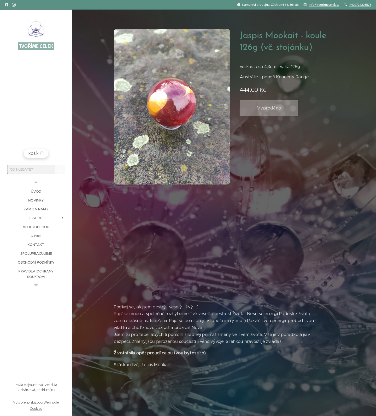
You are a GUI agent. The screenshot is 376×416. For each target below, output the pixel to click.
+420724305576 (360, 4)
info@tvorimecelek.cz (324, 4)
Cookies (36, 408)
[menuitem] (35, 191)
